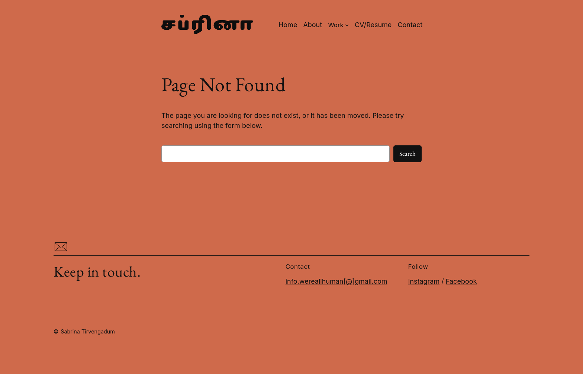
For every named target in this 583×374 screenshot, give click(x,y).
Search (407, 153)
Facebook (461, 281)
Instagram (423, 281)
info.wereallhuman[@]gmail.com (336, 281)
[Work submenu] (338, 25)
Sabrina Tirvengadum (88, 331)
